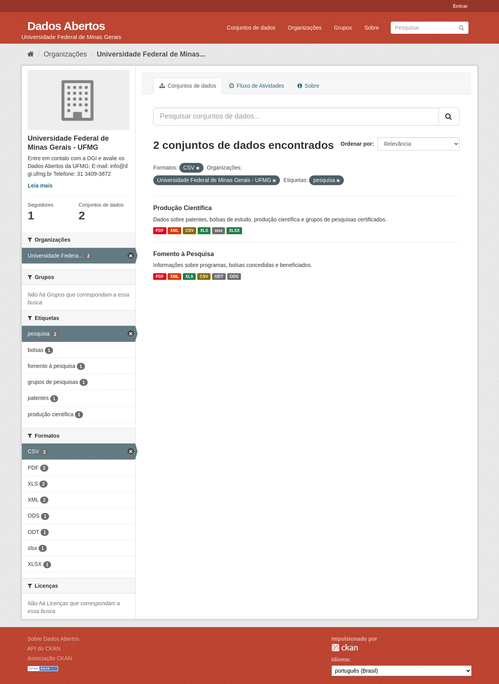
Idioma (340, 659)
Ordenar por (356, 144)
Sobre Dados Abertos (53, 639)
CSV (189, 230)
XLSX (234, 230)
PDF (160, 230)
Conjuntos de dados (251, 28)
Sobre (372, 28)
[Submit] (461, 27)
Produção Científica (182, 208)
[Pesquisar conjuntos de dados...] (296, 116)
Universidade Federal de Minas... (151, 54)
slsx (218, 230)
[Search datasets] (430, 27)
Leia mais (40, 185)
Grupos (343, 28)
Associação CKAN (49, 658)
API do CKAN (43, 648)
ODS (234, 276)
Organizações (304, 28)
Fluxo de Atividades (256, 86)
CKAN (344, 647)
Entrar (460, 6)
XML (174, 230)
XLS (204, 230)
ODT (218, 276)
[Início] (30, 54)
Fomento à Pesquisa (183, 254)
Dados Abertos (66, 25)
